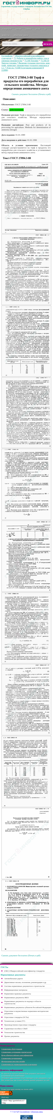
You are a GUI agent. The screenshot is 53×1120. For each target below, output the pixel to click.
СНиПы (28, 29)
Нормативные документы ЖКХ (16, 997)
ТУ (46, 29)
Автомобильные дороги (13, 978)
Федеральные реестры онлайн (13, 1061)
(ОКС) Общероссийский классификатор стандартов (24, 971)
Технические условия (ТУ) (14, 1021)
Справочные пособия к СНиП (15, 1029)
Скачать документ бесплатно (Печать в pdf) (31, 94)
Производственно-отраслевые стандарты (20, 1025)
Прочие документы (11, 1036)
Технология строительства (14, 1032)
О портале (6, 29)
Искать (48, 44)
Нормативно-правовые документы (17, 994)
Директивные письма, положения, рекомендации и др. (25, 982)
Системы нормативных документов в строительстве (24, 986)
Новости (6, 35)
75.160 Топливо (31, 61)
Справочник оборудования (11, 1049)
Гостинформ (6, 56)
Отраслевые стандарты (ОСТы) (16, 1017)
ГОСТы (18, 29)
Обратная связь (21, 35)
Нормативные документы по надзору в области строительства (22, 1002)
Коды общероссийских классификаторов (17, 1055)
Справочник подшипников (11, 1058)
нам (11, 1078)
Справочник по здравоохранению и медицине (19, 1064)
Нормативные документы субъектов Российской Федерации (27, 1007)
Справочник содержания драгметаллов (16, 1052)
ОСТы (38, 29)
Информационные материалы (15, 990)
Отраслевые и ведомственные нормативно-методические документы (26, 1012)
